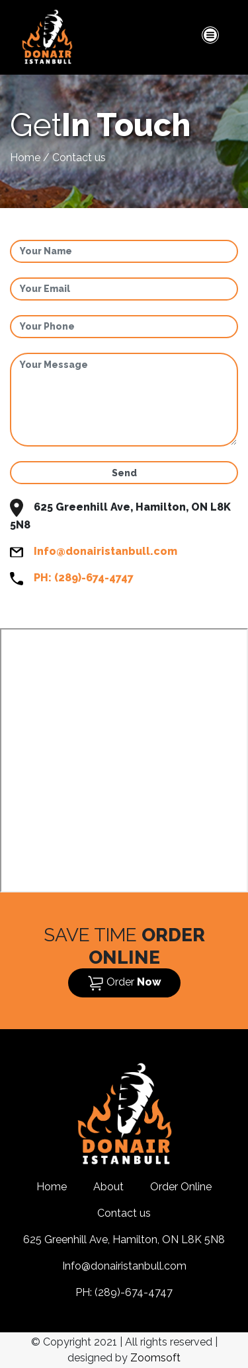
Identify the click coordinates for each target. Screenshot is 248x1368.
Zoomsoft (155, 1357)
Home (25, 157)
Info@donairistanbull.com (105, 551)
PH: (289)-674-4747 (84, 577)
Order (124, 983)
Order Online (181, 1186)
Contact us (124, 1213)
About (108, 1186)
